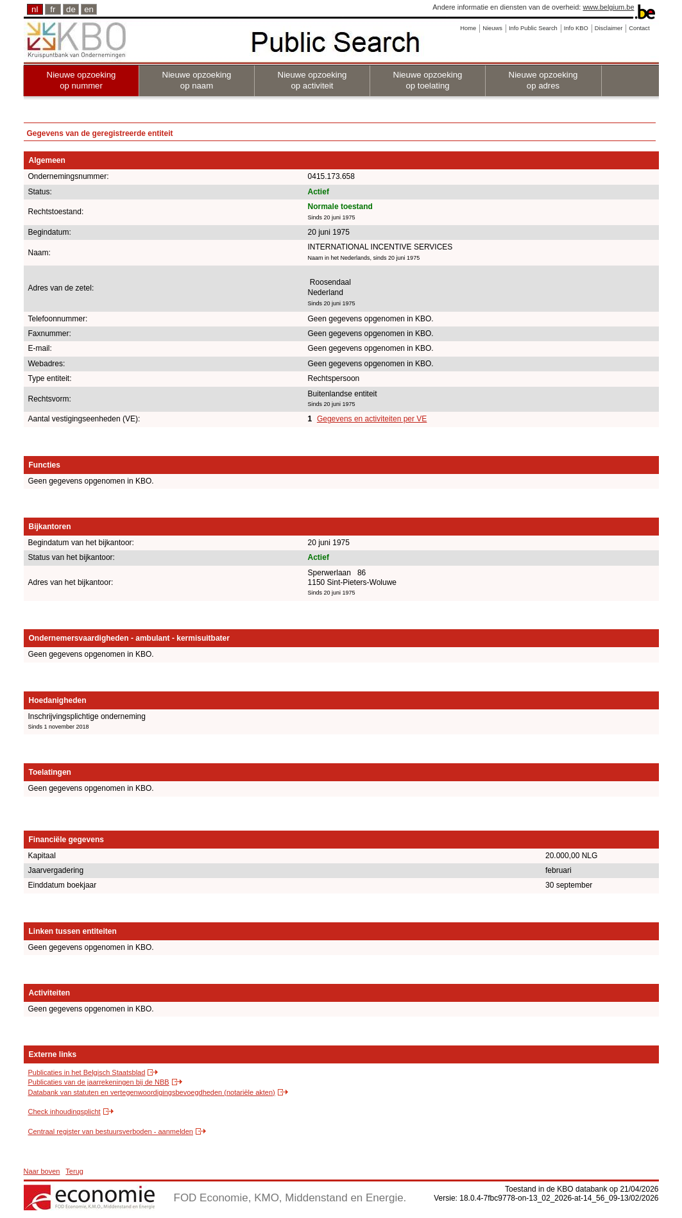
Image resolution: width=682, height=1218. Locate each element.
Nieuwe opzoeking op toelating (428, 80)
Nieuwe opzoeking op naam (197, 80)
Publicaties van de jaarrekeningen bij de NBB (98, 1082)
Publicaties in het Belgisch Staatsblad (87, 1072)
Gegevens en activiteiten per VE (372, 418)
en (89, 9)
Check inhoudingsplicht (64, 1111)
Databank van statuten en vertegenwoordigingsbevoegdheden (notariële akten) (151, 1092)
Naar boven (42, 1171)
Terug (74, 1171)
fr (52, 9)
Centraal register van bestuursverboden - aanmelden (110, 1131)
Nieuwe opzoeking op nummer (81, 80)
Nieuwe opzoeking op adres (543, 80)
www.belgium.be (608, 7)
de (71, 9)
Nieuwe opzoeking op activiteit (312, 80)
